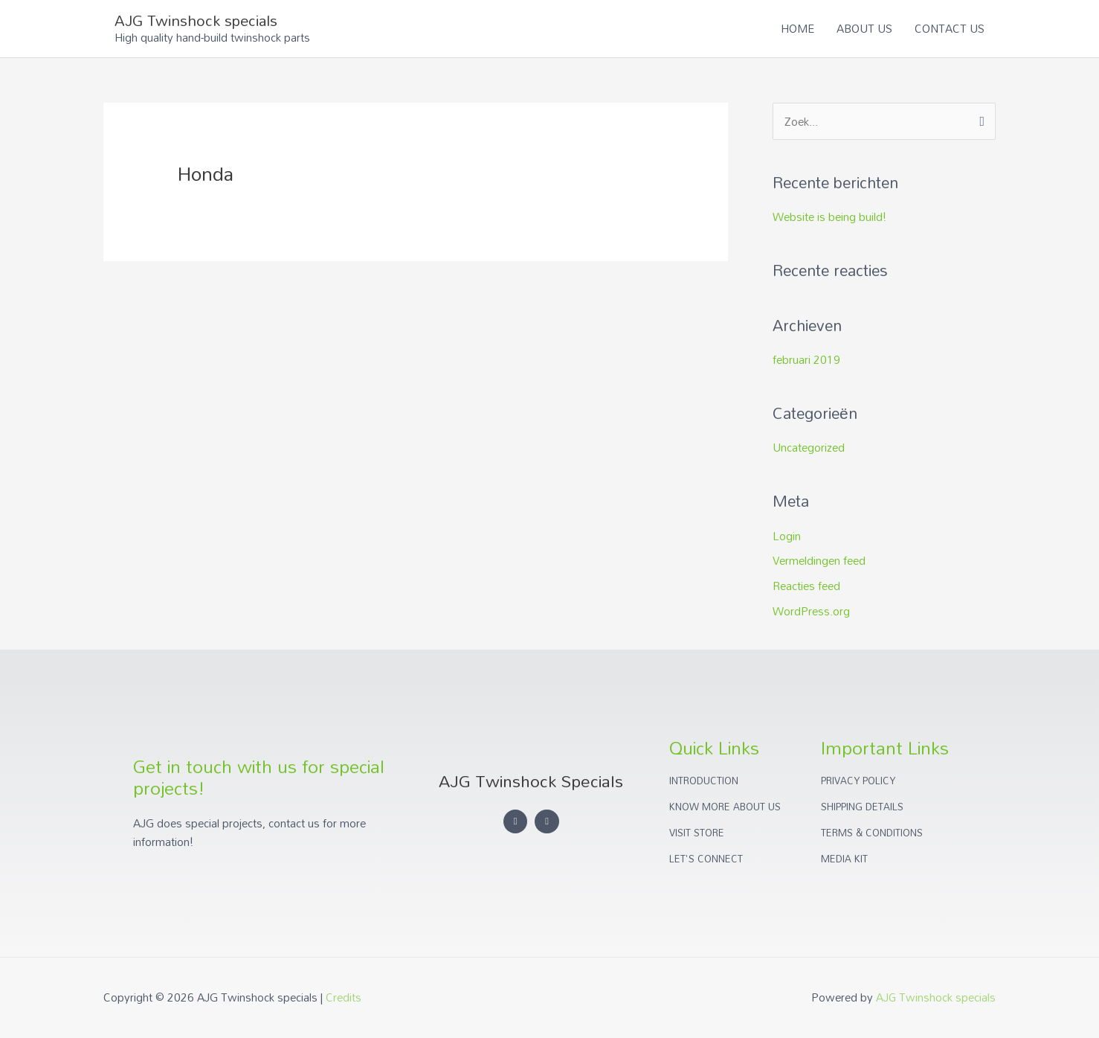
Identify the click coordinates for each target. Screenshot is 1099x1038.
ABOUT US (864, 28)
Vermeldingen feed (819, 560)
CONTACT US (949, 28)
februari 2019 (806, 359)
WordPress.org (811, 611)
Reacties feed (806, 585)
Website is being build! (829, 216)
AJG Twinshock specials (196, 20)
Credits (343, 997)
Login (787, 536)
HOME (797, 28)
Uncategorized (809, 447)
